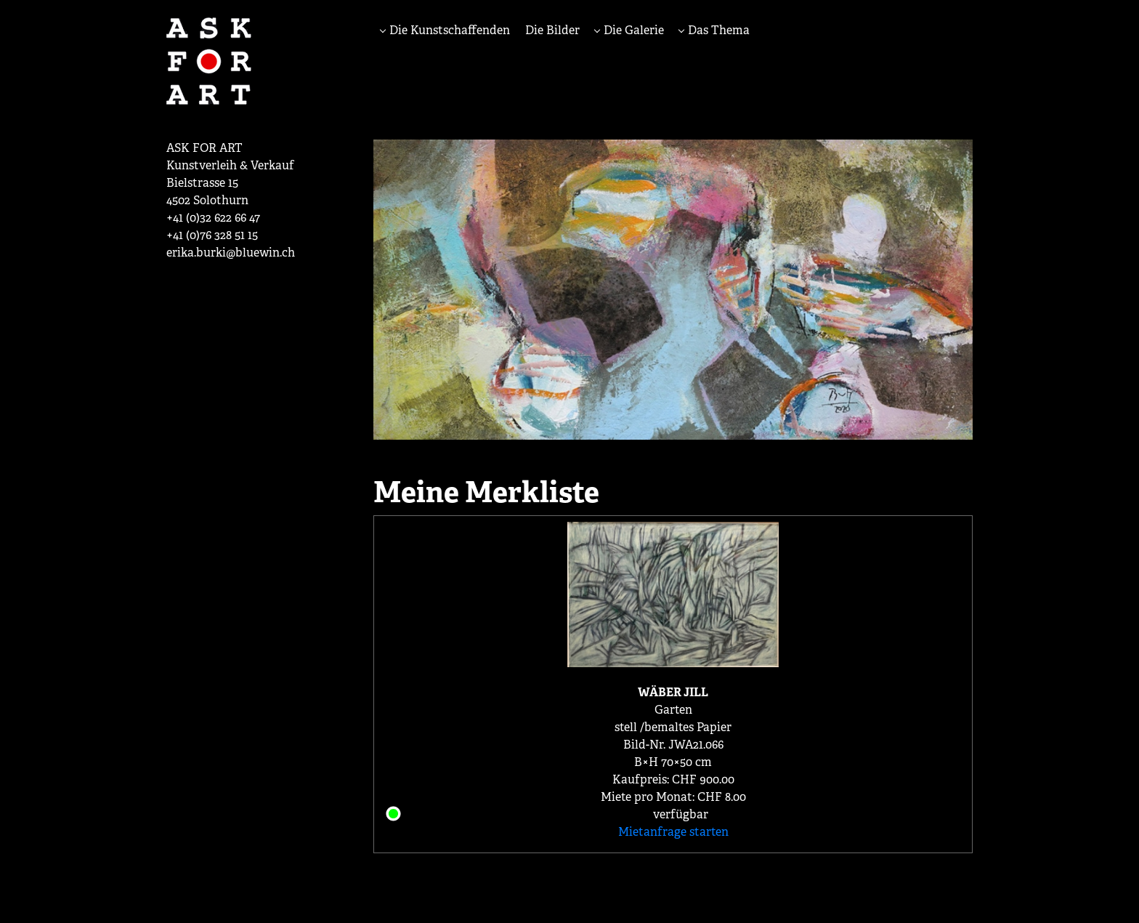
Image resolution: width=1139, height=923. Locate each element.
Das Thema (717, 30)
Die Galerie (632, 30)
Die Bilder (552, 30)
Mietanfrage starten (673, 831)
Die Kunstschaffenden (448, 30)
